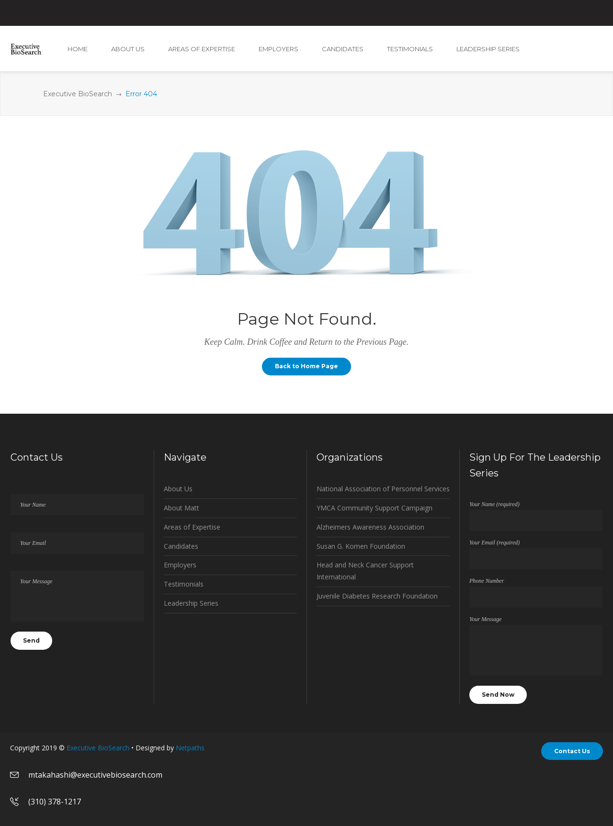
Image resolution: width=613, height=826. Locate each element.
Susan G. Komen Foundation (361, 546)
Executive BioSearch (77, 94)
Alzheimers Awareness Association (370, 527)
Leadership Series (191, 603)
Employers (180, 564)
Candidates (181, 546)
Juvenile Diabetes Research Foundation (377, 595)
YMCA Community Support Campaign (374, 507)
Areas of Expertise (192, 527)
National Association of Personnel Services (383, 488)
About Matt (181, 507)
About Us (178, 488)
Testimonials (184, 583)
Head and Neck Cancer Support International (365, 570)
